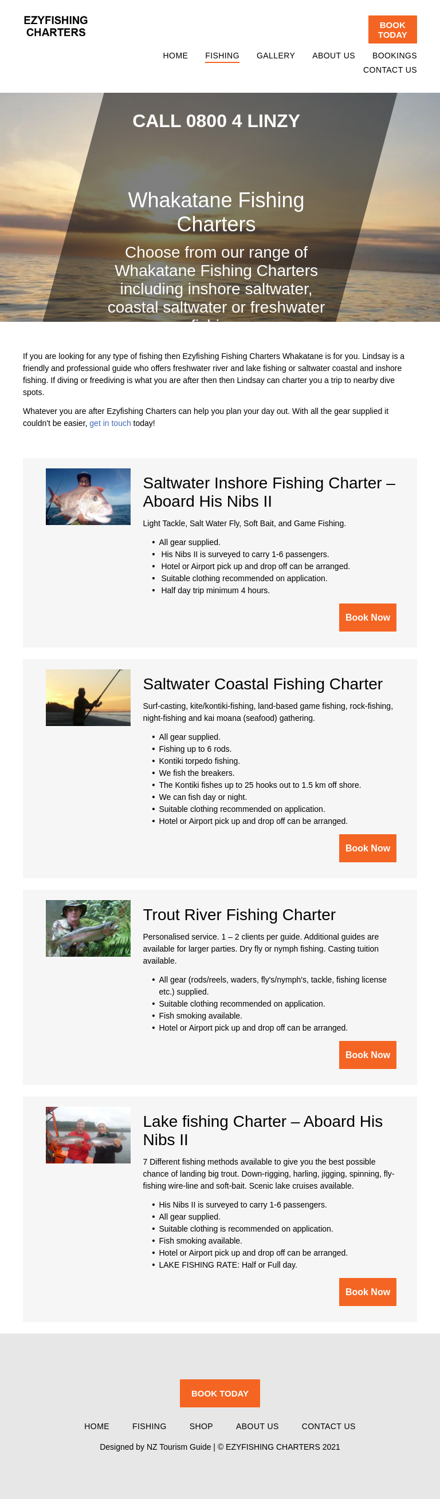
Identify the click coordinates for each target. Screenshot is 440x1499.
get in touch (110, 423)
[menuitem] (167, 55)
